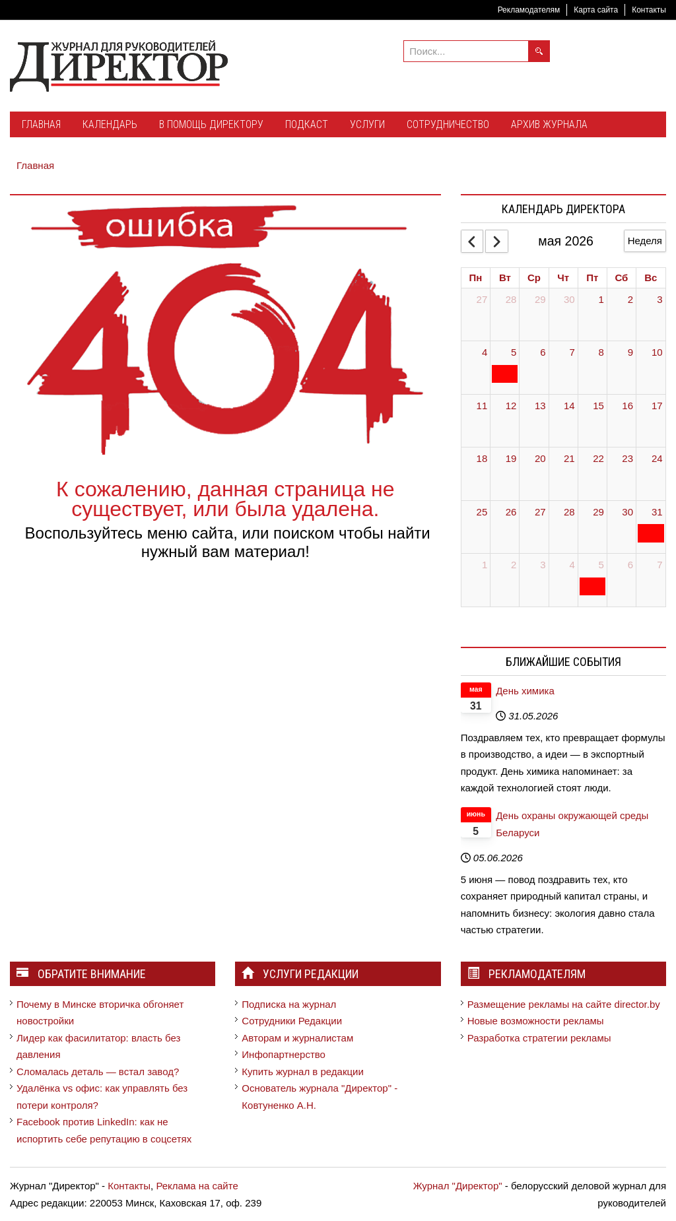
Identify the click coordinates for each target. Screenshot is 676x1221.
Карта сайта (596, 10)
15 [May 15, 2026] (598, 405)
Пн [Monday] (476, 277)
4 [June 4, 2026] (571, 564)
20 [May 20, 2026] (540, 458)
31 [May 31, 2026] (657, 511)
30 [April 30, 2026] (569, 299)
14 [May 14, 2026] (569, 405)
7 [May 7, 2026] (571, 352)
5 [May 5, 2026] (513, 352)
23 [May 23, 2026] (627, 458)
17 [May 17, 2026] (657, 405)
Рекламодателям (529, 10)
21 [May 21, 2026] (569, 458)
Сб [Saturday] (621, 277)
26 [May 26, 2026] (511, 511)
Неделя (645, 240)
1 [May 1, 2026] (601, 299)
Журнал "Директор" (457, 1185)
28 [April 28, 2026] (511, 299)
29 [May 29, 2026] (598, 511)
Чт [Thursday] (563, 277)
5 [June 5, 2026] (601, 564)
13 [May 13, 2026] (540, 405)
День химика (525, 690)
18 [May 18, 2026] (482, 458)
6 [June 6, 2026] (630, 564)
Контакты (649, 10)
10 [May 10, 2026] (657, 352)
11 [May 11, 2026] (482, 405)
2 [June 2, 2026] (513, 564)
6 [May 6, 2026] (542, 352)
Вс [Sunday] (650, 277)
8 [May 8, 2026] (601, 352)
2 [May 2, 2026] (630, 299)
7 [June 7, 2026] (659, 564)
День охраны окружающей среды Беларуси (572, 824)
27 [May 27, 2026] (540, 511)
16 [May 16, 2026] (627, 405)
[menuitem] (41, 125)
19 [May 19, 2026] (511, 458)
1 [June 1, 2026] (484, 564)
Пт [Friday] (592, 277)
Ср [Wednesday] (534, 277)
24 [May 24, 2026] (657, 458)
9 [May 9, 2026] (630, 352)
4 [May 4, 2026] (484, 352)
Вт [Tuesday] (505, 277)
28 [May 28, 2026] (569, 511)
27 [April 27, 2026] (482, 299)
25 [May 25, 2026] (482, 511)
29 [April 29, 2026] (540, 299)
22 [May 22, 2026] (598, 458)
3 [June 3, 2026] (542, 564)
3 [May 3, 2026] (659, 299)
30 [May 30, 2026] (627, 511)
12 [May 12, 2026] (511, 405)
